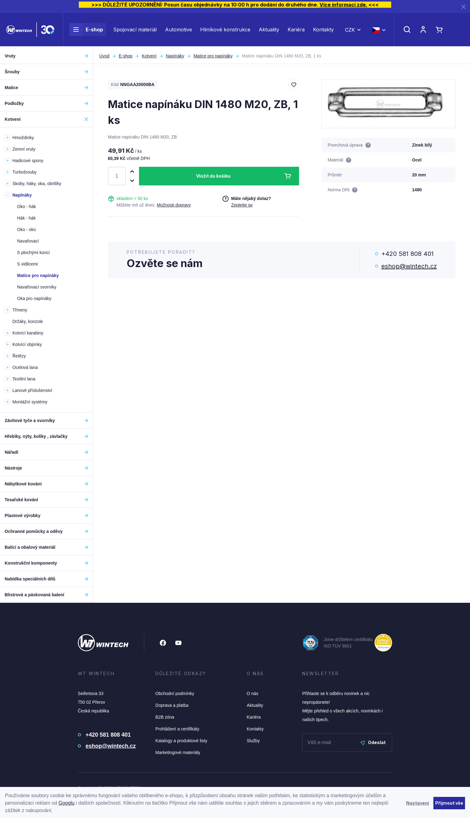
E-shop (86, 30)
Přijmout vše (449, 803)
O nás (252, 693)
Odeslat (373, 742)
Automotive (178, 30)
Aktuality (269, 30)
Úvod (104, 55)
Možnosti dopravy (174, 204)
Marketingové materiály (177, 752)
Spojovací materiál (135, 30)
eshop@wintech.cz (409, 266)
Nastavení (417, 803)
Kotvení (149, 55)
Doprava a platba (172, 705)
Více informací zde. (343, 5)
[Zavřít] (463, 7)
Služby (253, 740)
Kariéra (296, 30)
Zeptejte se (242, 204)
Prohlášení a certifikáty (177, 728)
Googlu (67, 803)
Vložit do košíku (213, 176)
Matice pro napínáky (213, 55)
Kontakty (323, 30)
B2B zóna (164, 717)
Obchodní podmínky (174, 693)
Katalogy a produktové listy (181, 740)
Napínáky (175, 55)
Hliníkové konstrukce (225, 30)
